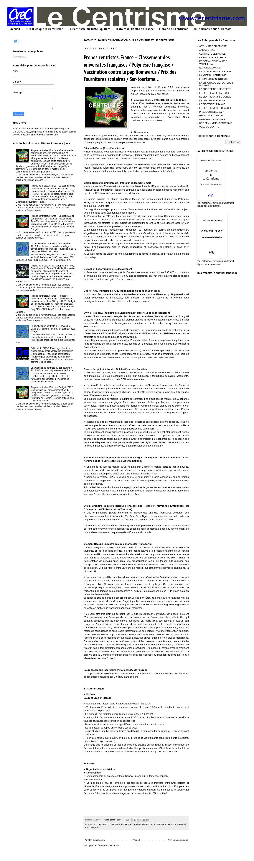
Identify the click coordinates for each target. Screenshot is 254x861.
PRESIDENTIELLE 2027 (211, 112)
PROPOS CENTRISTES (211, 115)
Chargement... (20, 57)
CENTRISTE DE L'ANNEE (212, 54)
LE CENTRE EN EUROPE (212, 100)
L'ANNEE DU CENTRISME (212, 75)
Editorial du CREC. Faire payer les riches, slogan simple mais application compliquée (52, 349)
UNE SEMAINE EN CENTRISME (215, 123)
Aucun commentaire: (113, 820)
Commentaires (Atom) (108, 845)
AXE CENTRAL (207, 50)
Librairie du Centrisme (173, 29)
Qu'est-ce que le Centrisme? (44, 29)
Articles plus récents (95, 840)
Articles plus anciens (178, 840)
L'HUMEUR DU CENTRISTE (213, 79)
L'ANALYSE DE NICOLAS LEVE (215, 71)
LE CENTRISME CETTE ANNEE (215, 108)
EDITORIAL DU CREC (210, 67)
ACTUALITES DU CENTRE (106, 824)
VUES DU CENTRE (209, 127)
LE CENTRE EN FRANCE (164, 824)
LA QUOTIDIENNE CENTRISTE (215, 89)
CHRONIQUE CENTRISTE (212, 57)
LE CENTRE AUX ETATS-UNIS (214, 93)
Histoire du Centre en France (135, 29)
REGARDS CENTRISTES (212, 119)
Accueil (15, 29)
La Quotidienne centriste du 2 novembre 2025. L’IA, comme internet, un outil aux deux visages (53, 329)
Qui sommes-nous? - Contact (212, 29)
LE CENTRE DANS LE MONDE (215, 96)
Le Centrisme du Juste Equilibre (89, 29)
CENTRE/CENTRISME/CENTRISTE (135, 824)
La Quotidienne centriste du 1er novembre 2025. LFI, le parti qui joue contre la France (52, 369)
